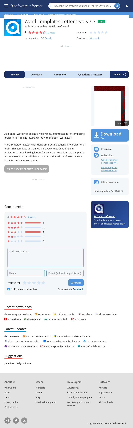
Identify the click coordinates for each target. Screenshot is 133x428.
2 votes (32, 217)
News (7, 392)
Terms (7, 397)
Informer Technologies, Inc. (116, 423)
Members (40, 387)
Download (36, 74)
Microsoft (94, 38)
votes (51, 32)
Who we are (10, 387)
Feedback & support (46, 402)
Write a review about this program (27, 169)
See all (48, 38)
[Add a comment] (45, 257)
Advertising (72, 387)
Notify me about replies (22, 289)
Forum (39, 392)
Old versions (107, 155)
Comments (60, 74)
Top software (105, 392)
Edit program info (110, 182)
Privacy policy (11, 402)
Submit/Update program (79, 397)
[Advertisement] (66, 56)
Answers (90, 74)
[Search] (84, 5)
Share (117, 74)
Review (14, 74)
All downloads (106, 402)
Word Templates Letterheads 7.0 (109, 161)
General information (77, 392)
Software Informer (104, 216)
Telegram (7, 420)
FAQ (38, 397)
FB (16, 420)
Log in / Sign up (125, 6)
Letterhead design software (17, 363)
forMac (102, 397)
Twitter (24, 420)
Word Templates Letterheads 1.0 (109, 169)
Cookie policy (11, 407)
